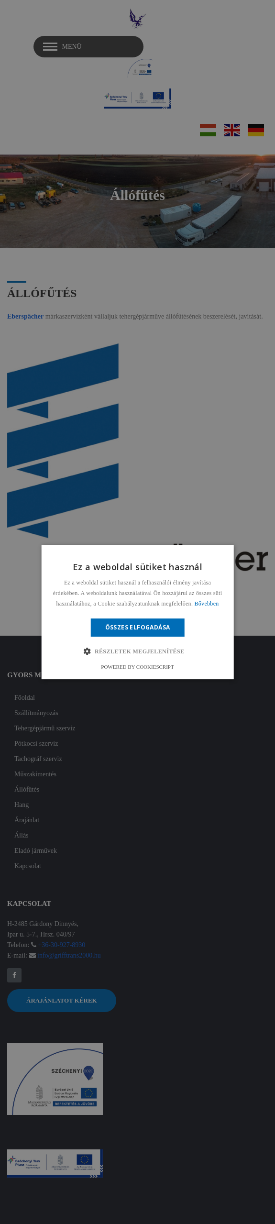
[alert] (137, 612)
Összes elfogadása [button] (137, 627)
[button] (137, 651)
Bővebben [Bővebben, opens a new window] (207, 603)
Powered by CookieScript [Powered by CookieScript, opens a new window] (137, 667)
